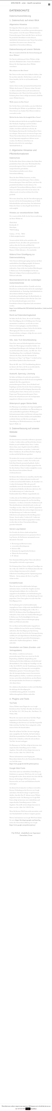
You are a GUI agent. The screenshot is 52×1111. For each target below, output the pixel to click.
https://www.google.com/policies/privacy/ (22, 825)
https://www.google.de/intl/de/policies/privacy (24, 764)
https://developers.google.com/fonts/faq (27, 820)
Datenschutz (23, 835)
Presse (30, 835)
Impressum (36, 833)
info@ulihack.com (26, 833)
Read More (34, 1108)
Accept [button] (27, 1108)
